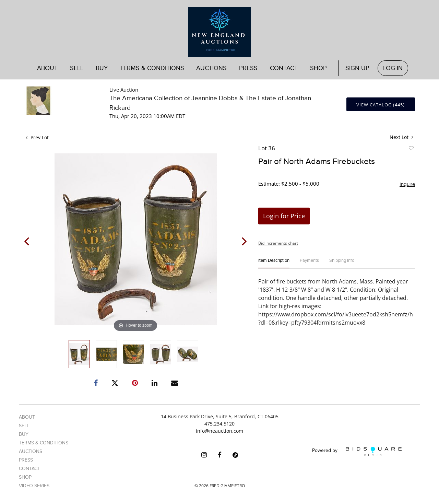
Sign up (357, 68)
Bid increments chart (278, 243)
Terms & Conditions (152, 68)
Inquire (407, 184)
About (47, 68)
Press (248, 68)
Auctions (211, 68)
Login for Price (284, 216)
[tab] (273, 263)
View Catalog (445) (380, 105)
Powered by (357, 451)
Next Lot (401, 137)
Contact (284, 68)
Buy (102, 68)
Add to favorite (411, 149)
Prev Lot (37, 137)
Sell (76, 68)
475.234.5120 (219, 423)
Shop (318, 68)
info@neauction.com (219, 431)
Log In (393, 68)
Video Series (34, 486)
